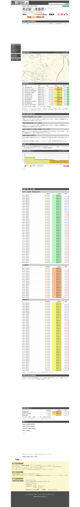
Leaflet (58, 81)
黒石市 (32, 6)
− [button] (23, 57)
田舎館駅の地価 (25, 411)
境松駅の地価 (24, 415)
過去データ (14, 51)
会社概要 (44, 489)
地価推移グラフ (15, 50)
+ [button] (23, 55)
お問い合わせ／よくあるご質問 (32, 489)
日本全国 (24, 6)
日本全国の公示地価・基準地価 (28, 428)
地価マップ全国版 (15, 59)
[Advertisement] (16, 24)
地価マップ (14, 47)
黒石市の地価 (14, 56)
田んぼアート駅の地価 (26, 413)
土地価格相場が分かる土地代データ (40, 496)
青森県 (28, 6)
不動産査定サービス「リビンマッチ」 (43, 475)
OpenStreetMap (62, 81)
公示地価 (23, 465)
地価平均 (13, 46)
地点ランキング (15, 49)
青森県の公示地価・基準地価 (28, 426)
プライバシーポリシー (52, 489)
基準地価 (27, 465)
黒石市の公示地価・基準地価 (28, 424)
